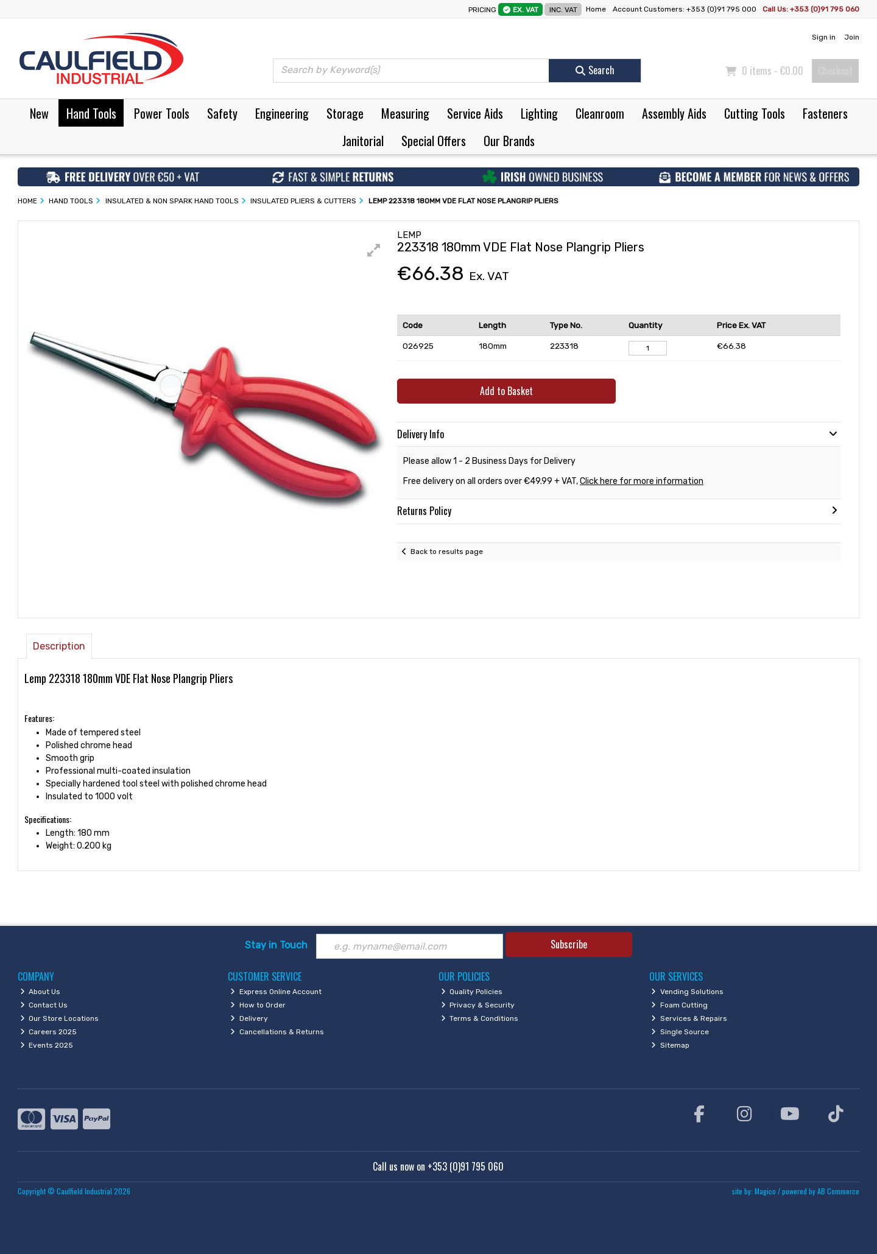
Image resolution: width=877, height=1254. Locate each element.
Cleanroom (600, 113)
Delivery (249, 1018)
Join (851, 37)
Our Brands (509, 140)
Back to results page (446, 551)
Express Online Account (276, 991)
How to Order (258, 1005)
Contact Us (44, 1005)
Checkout (835, 70)
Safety (222, 113)
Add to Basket (506, 391)
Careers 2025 (48, 1032)
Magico (765, 1191)
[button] (374, 250)
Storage (345, 113)
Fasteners (825, 113)
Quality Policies (472, 991)
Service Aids (475, 113)
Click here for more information (641, 481)
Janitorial (363, 140)
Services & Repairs (689, 1018)
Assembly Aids (674, 113)
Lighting (539, 113)
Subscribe (569, 944)
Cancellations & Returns (277, 1032)
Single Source (680, 1032)
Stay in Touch (276, 945)
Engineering (282, 113)
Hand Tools (91, 113)
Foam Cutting (679, 1005)
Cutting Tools (754, 113)
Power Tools (161, 113)
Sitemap (670, 1045)
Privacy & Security (478, 1005)
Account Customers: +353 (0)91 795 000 (685, 9)
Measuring (405, 113)
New (39, 113)
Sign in (824, 37)
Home (596, 9)
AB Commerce (838, 1191)
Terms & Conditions (480, 1018)
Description (59, 646)
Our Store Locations (59, 1018)
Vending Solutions (687, 991)
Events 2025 (47, 1045)
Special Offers (433, 140)
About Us (40, 991)
